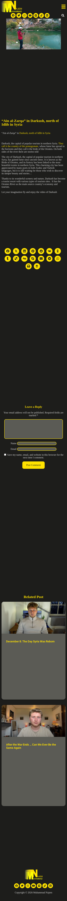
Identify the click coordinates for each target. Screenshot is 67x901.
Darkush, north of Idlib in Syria (34, 133)
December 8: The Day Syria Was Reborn (30, 645)
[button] (63, 7)
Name (13, 447)
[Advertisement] (28, 79)
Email (13, 452)
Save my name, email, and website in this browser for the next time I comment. (35, 459)
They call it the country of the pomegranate (32, 144)
